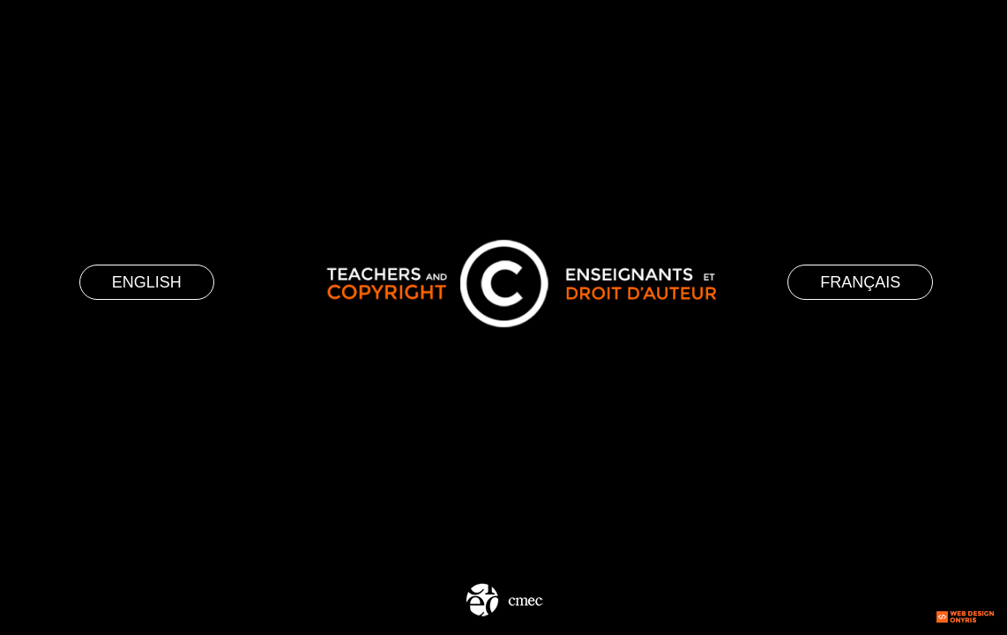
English (147, 282)
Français (860, 282)
